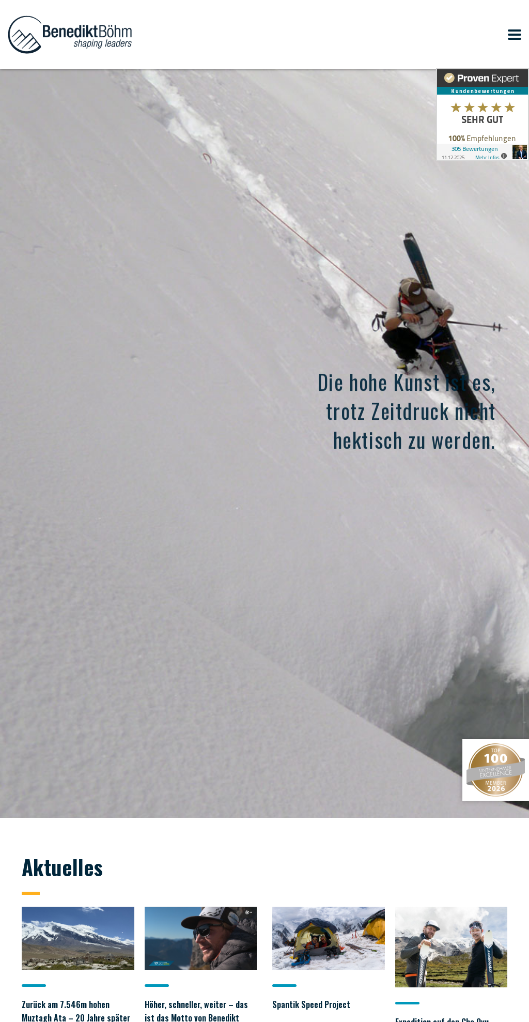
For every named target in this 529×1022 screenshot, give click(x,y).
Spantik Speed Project (311, 1004)
